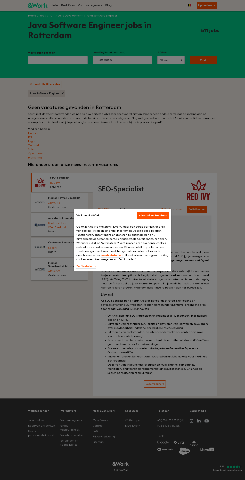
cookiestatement (112, 255)
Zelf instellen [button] (86, 266)
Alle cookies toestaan (153, 215)
